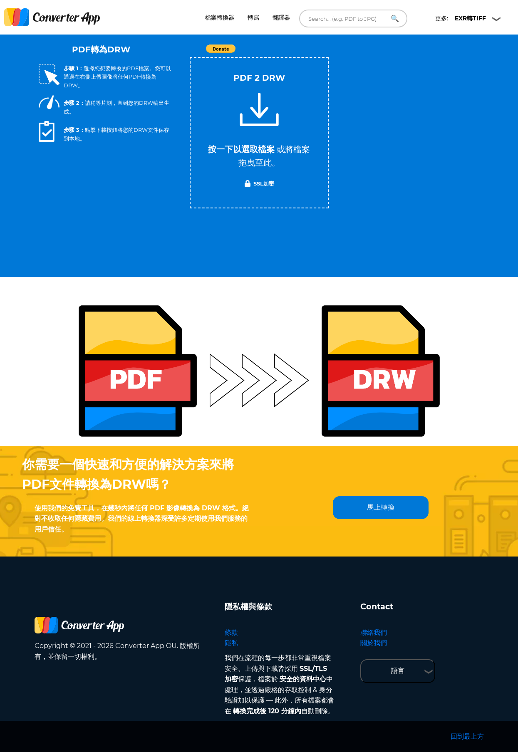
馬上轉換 (380, 507)
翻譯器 (281, 17)
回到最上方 (467, 736)
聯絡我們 (373, 632)
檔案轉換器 (219, 17)
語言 (397, 671)
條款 (231, 632)
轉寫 (253, 17)
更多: (460, 18)
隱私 (231, 643)
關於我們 (373, 643)
